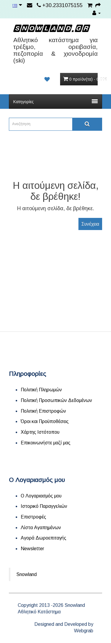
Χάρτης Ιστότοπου (40, 432)
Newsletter (32, 548)
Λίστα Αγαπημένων (41, 527)
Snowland (26, 574)
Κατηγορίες (55, 101)
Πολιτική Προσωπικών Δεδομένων (56, 400)
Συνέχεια (90, 223)
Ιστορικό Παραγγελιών (44, 506)
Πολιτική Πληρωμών (41, 389)
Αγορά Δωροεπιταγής (43, 537)
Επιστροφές (33, 516)
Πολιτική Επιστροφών (43, 411)
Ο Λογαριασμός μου (41, 495)
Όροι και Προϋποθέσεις (45, 421)
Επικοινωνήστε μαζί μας (45, 442)
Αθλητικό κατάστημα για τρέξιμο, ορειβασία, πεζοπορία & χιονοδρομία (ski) (55, 50)
